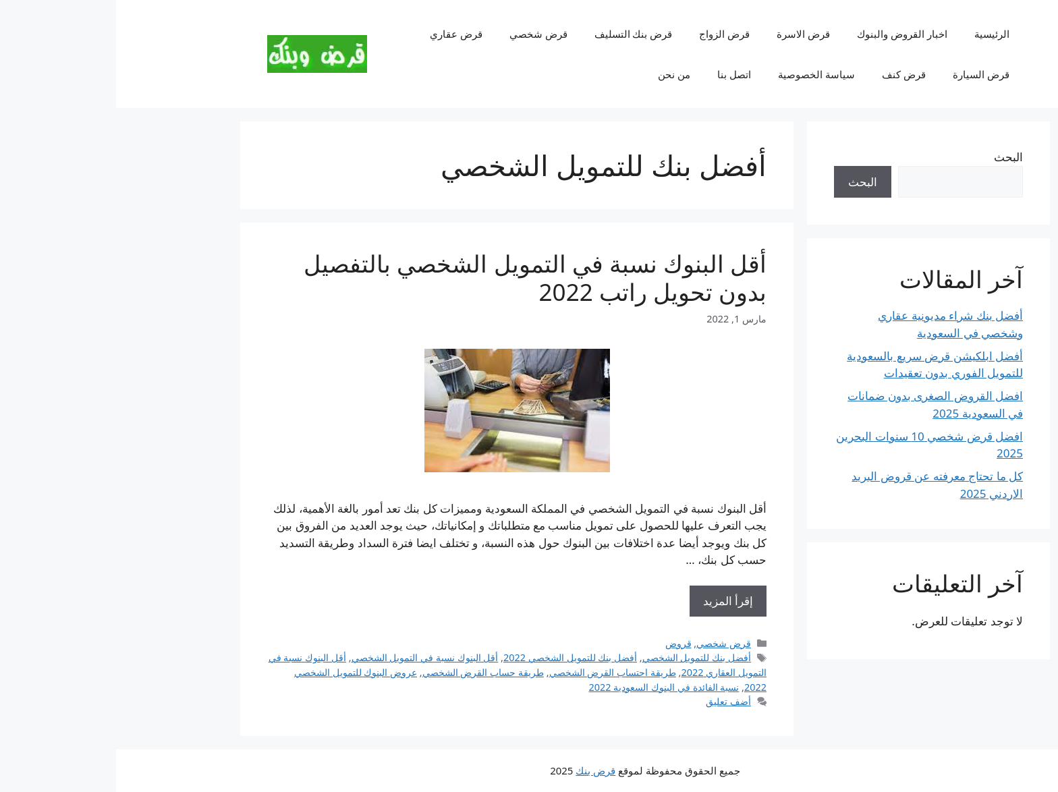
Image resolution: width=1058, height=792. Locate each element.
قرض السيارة (865, 74)
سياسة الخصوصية (700, 74)
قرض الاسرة (687, 33)
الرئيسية (875, 33)
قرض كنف (788, 74)
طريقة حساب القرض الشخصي (367, 672)
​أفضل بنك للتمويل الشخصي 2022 (454, 657)
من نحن (558, 74)
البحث (892, 157)
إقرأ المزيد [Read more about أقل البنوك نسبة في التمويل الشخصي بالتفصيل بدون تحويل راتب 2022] (612, 601)
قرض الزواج (608, 33)
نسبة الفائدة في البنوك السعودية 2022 (548, 687)
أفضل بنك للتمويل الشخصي (580, 657)
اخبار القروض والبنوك (786, 33)
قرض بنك (479, 770)
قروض (562, 643)
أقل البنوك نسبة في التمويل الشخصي (309, 657)
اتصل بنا (618, 74)
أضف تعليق (612, 701)
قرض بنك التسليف (517, 33)
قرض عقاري (340, 33)
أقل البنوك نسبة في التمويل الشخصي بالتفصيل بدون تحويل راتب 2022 (419, 278)
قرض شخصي (422, 33)
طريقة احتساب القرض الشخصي (496, 672)
